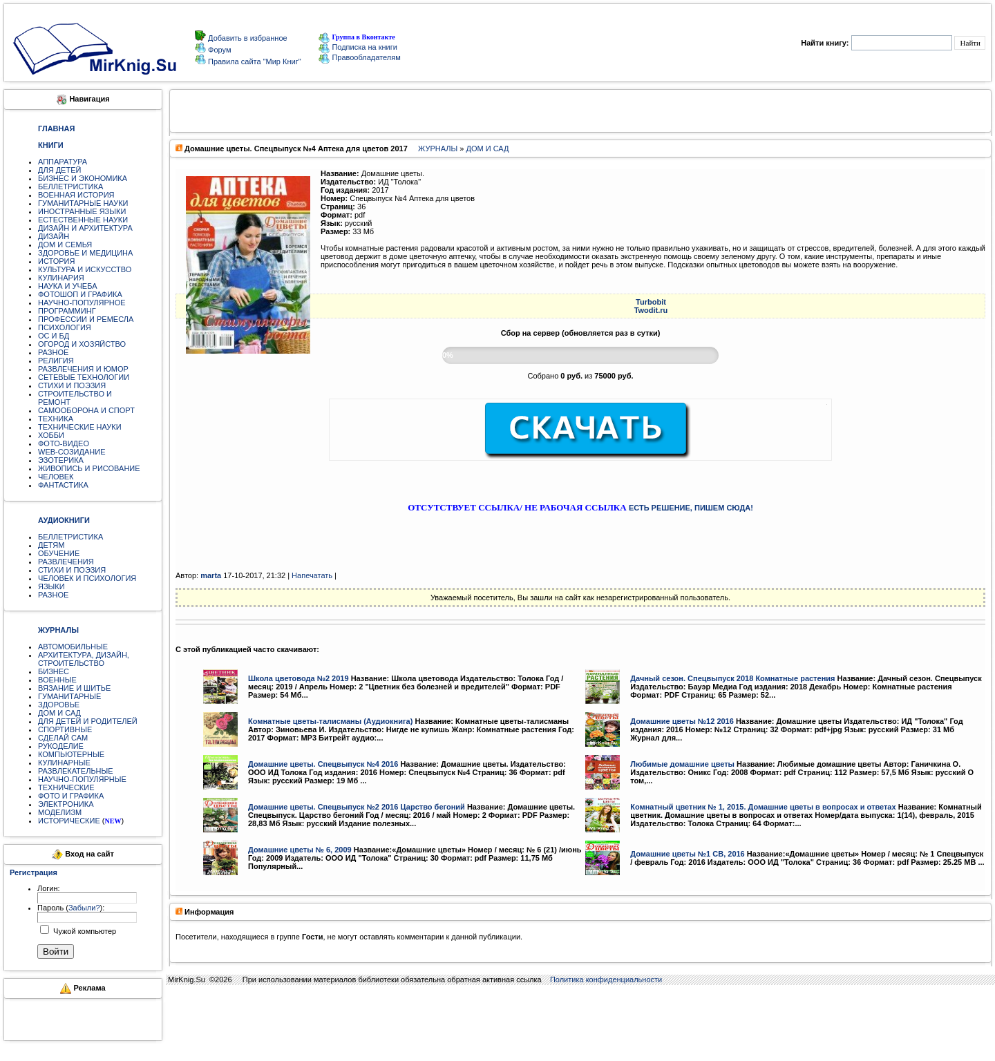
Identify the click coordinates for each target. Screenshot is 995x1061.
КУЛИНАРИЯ (61, 278)
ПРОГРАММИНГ (67, 311)
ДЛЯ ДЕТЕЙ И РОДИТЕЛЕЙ (88, 721)
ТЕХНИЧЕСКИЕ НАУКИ (80, 427)
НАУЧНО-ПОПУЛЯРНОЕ (82, 302)
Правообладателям (359, 57)
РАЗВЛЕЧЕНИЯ (66, 561)
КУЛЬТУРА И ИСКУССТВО (84, 269)
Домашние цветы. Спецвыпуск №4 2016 (323, 764)
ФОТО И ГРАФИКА (71, 796)
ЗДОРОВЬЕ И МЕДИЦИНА (85, 253)
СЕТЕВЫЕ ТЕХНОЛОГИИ (83, 377)
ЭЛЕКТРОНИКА (65, 804)
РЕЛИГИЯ (56, 360)
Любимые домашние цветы (682, 764)
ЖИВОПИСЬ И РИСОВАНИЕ (89, 468)
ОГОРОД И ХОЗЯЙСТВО (82, 344)
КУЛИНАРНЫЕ (64, 762)
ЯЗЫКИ (51, 586)
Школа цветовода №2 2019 (298, 678)
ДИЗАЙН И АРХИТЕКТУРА (85, 228)
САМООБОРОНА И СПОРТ (86, 410)
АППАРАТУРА (62, 161)
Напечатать (312, 575)
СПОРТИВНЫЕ (65, 729)
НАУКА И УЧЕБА (67, 286)
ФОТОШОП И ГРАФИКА (80, 294)
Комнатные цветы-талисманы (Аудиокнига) (330, 721)
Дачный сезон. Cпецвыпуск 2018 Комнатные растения (732, 678)
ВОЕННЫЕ (57, 680)
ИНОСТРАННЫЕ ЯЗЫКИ (82, 211)
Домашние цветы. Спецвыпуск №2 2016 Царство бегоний (356, 807)
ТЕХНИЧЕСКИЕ (66, 787)
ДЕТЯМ (51, 545)
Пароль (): (70, 908)
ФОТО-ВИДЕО (63, 443)
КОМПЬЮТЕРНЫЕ (71, 754)
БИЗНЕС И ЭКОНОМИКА (82, 178)
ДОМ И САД (59, 713)
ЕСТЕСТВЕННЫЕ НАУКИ (83, 220)
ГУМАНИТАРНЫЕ (69, 696)
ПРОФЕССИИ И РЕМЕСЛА (85, 319)
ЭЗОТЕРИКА (61, 460)
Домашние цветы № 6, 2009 (300, 849)
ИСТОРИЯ (56, 261)
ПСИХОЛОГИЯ (64, 327)
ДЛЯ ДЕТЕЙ (59, 170)
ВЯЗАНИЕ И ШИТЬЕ (74, 688)
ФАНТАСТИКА (63, 485)
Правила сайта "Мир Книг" (253, 61)
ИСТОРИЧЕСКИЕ (69, 820)
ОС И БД (53, 336)
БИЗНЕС (53, 671)
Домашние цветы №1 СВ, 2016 (687, 854)
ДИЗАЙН (53, 236)
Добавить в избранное (246, 38)
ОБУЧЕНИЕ (58, 553)
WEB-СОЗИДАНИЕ (72, 452)
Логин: (48, 888)
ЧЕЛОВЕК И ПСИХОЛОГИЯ (87, 578)
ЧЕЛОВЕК (56, 476)
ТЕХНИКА (55, 418)
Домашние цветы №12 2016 (682, 721)
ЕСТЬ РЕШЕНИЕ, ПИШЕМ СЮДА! (691, 508)
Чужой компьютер (83, 931)
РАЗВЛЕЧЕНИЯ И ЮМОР (83, 369)
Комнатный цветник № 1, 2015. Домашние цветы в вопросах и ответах (763, 807)
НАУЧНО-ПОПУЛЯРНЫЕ (82, 779)
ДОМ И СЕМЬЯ (65, 244)
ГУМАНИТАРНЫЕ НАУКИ (83, 203)
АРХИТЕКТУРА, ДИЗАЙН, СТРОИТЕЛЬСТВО (83, 659)
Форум (218, 50)
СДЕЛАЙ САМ (63, 738)
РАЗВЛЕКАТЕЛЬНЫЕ (75, 771)
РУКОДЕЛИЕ (61, 746)
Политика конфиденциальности (606, 979)
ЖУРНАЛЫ (437, 148)
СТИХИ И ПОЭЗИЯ (72, 385)
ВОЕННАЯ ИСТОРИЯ (76, 195)
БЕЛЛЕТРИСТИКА (70, 186)
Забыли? (84, 908)
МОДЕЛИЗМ (60, 812)
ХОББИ (51, 435)
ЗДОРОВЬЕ (58, 704)
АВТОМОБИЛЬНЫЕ (73, 646)
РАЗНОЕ (53, 352)
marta (210, 575)
